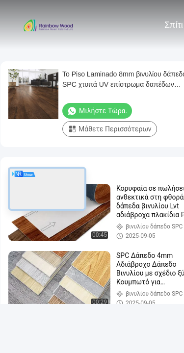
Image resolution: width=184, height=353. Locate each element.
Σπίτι (173, 25)
